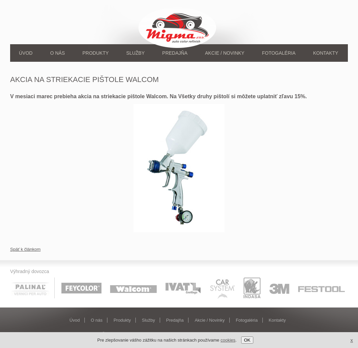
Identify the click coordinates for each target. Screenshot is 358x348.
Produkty (95, 53)
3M (279, 287)
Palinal (33, 287)
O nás (57, 53)
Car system (222, 287)
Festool (321, 287)
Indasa (252, 287)
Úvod (25, 53)
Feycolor (81, 287)
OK (247, 340)
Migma (178, 27)
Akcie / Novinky (225, 53)
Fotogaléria (279, 53)
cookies (228, 340)
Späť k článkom (25, 249)
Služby (135, 53)
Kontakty (325, 53)
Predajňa (174, 53)
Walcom (133, 287)
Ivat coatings (183, 287)
